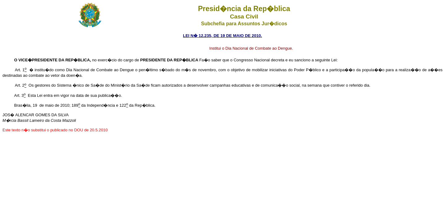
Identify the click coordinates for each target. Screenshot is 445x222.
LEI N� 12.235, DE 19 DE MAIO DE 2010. (222, 35)
